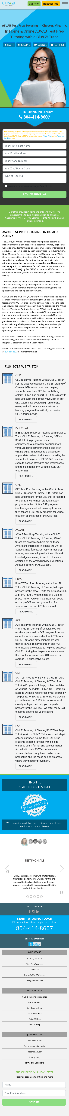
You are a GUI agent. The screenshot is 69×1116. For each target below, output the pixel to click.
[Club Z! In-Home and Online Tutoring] (8, 3)
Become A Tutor (35, 1051)
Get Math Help (34, 1002)
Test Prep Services (34, 964)
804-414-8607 (34, 117)
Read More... (26, 419)
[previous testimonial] (7, 868)
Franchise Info (50, 3)
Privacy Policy (47, 136)
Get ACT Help (35, 1019)
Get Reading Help (34, 1008)
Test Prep (58, 44)
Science (40, 44)
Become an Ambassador (34, 1046)
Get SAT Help (34, 1024)
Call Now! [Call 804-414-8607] (34, 3)
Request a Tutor (34, 1040)
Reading (24, 44)
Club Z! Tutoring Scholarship (34, 997)
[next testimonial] (62, 868)
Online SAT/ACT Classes (34, 975)
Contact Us (34, 969)
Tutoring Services (34, 958)
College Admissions (34, 980)
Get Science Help (34, 1013)
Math (9, 44)
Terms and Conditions (34, 1062)
